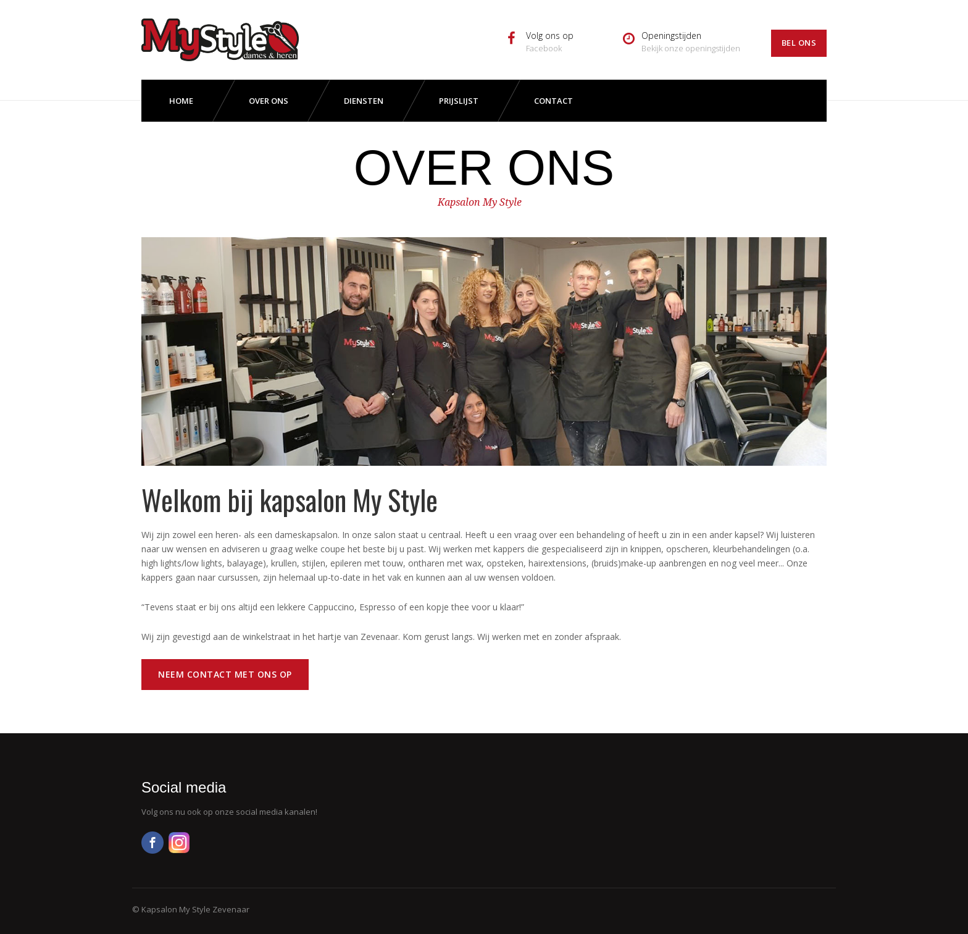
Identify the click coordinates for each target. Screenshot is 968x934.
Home (181, 100)
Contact (553, 100)
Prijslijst (458, 100)
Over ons (268, 100)
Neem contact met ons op (225, 674)
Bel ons (799, 42)
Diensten (363, 100)
